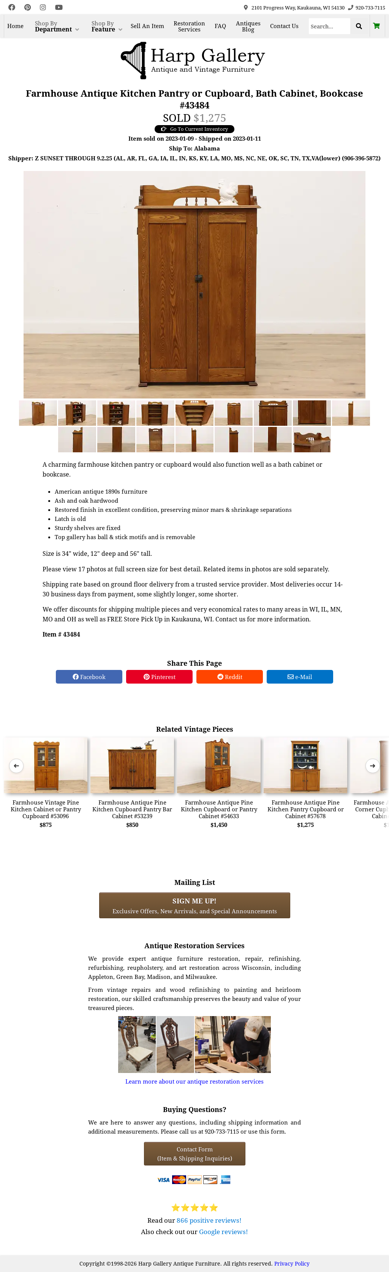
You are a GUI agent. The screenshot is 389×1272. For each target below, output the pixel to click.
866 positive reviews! (209, 1220)
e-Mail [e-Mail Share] (300, 677)
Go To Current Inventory (194, 128)
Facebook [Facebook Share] (89, 677)
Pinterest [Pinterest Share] (160, 677)
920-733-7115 (370, 7)
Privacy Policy (292, 1263)
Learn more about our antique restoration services (194, 1081)
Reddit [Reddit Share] (229, 677)
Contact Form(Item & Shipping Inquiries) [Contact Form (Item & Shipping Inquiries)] (194, 1153)
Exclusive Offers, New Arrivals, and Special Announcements (194, 905)
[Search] (329, 26)
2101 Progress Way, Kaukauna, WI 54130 (298, 7)
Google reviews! (223, 1231)
